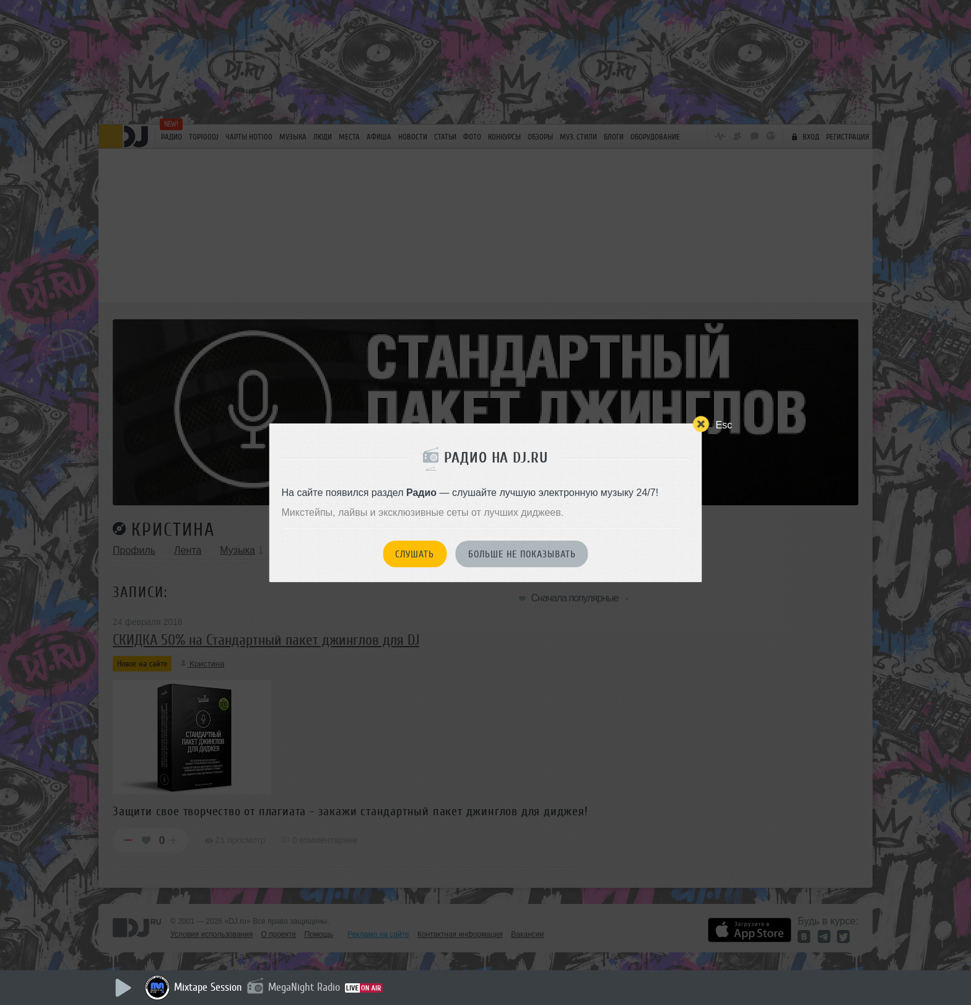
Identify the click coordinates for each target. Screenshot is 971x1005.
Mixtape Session (208, 987)
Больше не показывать (522, 554)
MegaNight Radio (304, 987)
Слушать (414, 554)
